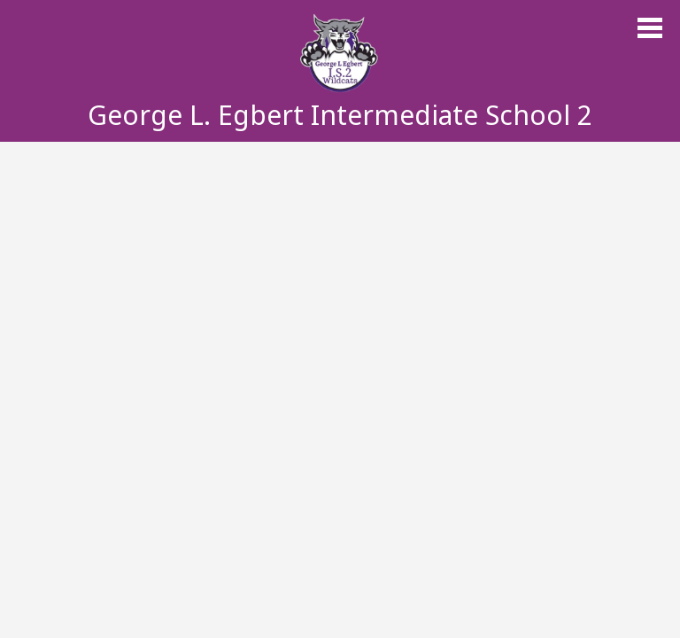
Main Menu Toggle (650, 28)
